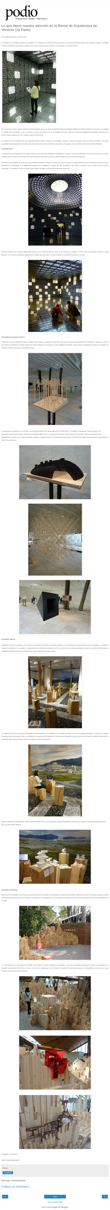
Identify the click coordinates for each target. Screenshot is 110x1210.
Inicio (55, 1197)
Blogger (64, 1207)
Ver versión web (55, 1202)
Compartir (8, 1173)
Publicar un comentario (15, 1186)
